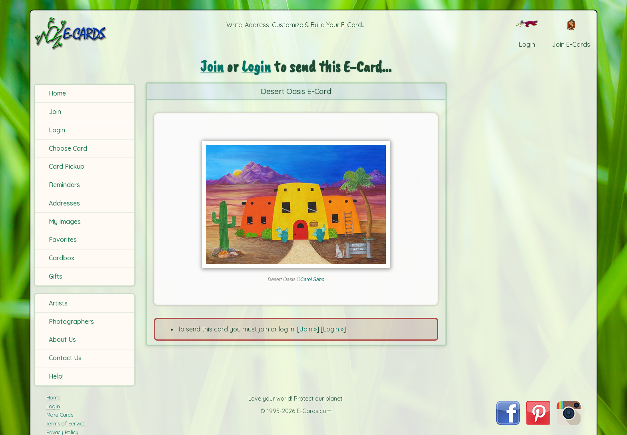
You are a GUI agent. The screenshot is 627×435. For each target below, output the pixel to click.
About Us (62, 339)
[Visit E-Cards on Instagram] (569, 423)
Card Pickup (66, 166)
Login (57, 130)
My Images (65, 221)
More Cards (59, 414)
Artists (58, 303)
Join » (308, 329)
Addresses (64, 203)
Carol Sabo (312, 279)
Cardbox (61, 258)
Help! (56, 376)
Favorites (63, 239)
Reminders (64, 185)
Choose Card (68, 148)
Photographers (71, 321)
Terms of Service (66, 423)
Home (57, 93)
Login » (333, 329)
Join (55, 112)
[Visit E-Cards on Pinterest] (538, 423)
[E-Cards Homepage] (84, 33)
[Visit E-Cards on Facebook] (508, 423)
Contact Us (65, 358)
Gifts (55, 276)
